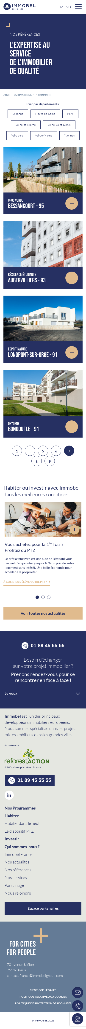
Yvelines (69, 135)
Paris (70, 113)
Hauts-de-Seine (45, 113)
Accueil (6, 94)
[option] (43, 544)
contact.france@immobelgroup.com (35, 975)
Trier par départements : (43, 104)
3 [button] (48, 597)
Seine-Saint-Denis (59, 124)
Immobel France (18, 854)
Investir (12, 838)
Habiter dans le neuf (22, 823)
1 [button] (37, 597)
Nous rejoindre (18, 892)
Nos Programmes (20, 807)
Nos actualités (17, 861)
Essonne (17, 113)
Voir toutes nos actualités (43, 613)
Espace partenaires (43, 908)
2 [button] (43, 597)
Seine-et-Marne (26, 124)
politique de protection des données (43, 1003)
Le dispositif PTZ (19, 831)
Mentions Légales (43, 990)
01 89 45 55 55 (43, 645)
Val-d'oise (17, 135)
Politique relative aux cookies (43, 996)
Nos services (16, 877)
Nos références (18, 869)
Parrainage (14, 885)
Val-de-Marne (43, 135)
